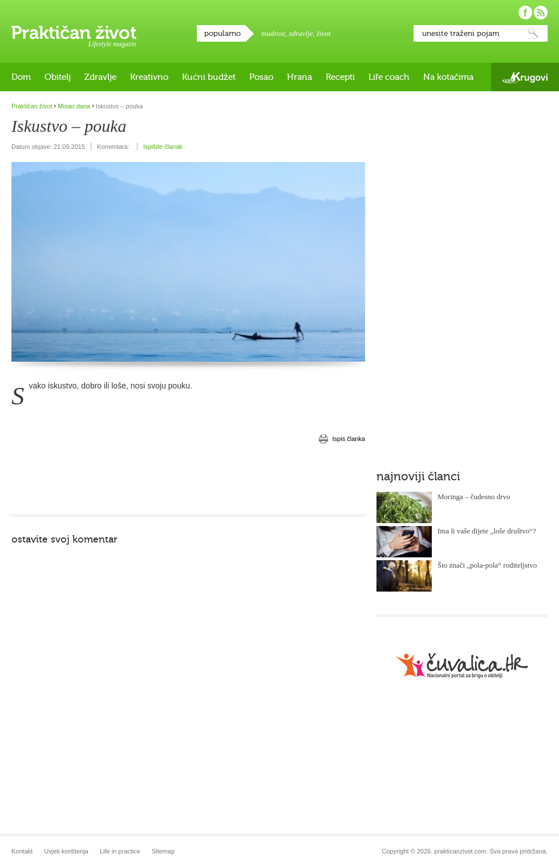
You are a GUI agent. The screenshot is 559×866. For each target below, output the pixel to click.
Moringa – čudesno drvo (474, 496)
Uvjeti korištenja (66, 851)
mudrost (273, 33)
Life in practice (120, 851)
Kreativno (149, 77)
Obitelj (57, 77)
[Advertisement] (188, 480)
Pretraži (533, 33)
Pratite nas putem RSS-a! (541, 12)
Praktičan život (74, 32)
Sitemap (163, 851)
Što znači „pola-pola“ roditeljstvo (487, 565)
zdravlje (301, 33)
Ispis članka (349, 438)
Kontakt (22, 851)
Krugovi (525, 77)
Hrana (299, 77)
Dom (21, 77)
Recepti (340, 77)
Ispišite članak (163, 146)
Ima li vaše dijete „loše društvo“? (487, 531)
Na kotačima (448, 77)
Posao (261, 77)
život (324, 33)
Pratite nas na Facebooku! (525, 12)
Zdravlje (100, 77)
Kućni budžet (209, 77)
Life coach (389, 77)
